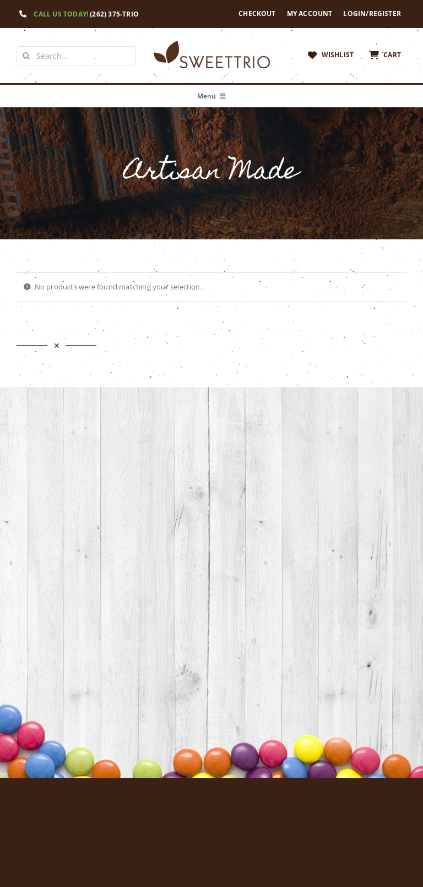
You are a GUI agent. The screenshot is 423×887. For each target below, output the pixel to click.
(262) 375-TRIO (114, 14)
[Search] (26, 55)
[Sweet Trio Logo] (211, 42)
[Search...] (76, 55)
